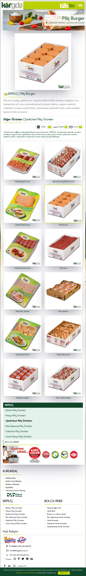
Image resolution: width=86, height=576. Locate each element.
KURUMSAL (10, 471)
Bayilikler (9, 487)
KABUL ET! (64, 573)
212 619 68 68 (17, 555)
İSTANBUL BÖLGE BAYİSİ (18, 546)
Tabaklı (60, 127)
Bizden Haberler (13, 484)
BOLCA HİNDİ (12, 442)
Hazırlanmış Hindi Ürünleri (58, 527)
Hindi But (51, 511)
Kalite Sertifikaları (14, 481)
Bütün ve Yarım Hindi (56, 514)
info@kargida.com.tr (17, 551)
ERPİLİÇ (8, 501)
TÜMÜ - (43, 127)
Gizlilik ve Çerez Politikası (26, 573)
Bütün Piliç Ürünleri (15, 410)
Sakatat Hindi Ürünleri (57, 524)
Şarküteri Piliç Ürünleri (15, 514)
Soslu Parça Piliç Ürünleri (18, 436)
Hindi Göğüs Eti (54, 508)
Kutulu (75, 127)
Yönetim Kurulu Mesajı (15, 491)
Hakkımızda (11, 478)
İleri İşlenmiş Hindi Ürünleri (58, 517)
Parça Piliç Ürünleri (15, 415)
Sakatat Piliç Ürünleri (16, 431)
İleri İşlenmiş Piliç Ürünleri (18, 426)
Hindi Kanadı (52, 520)
